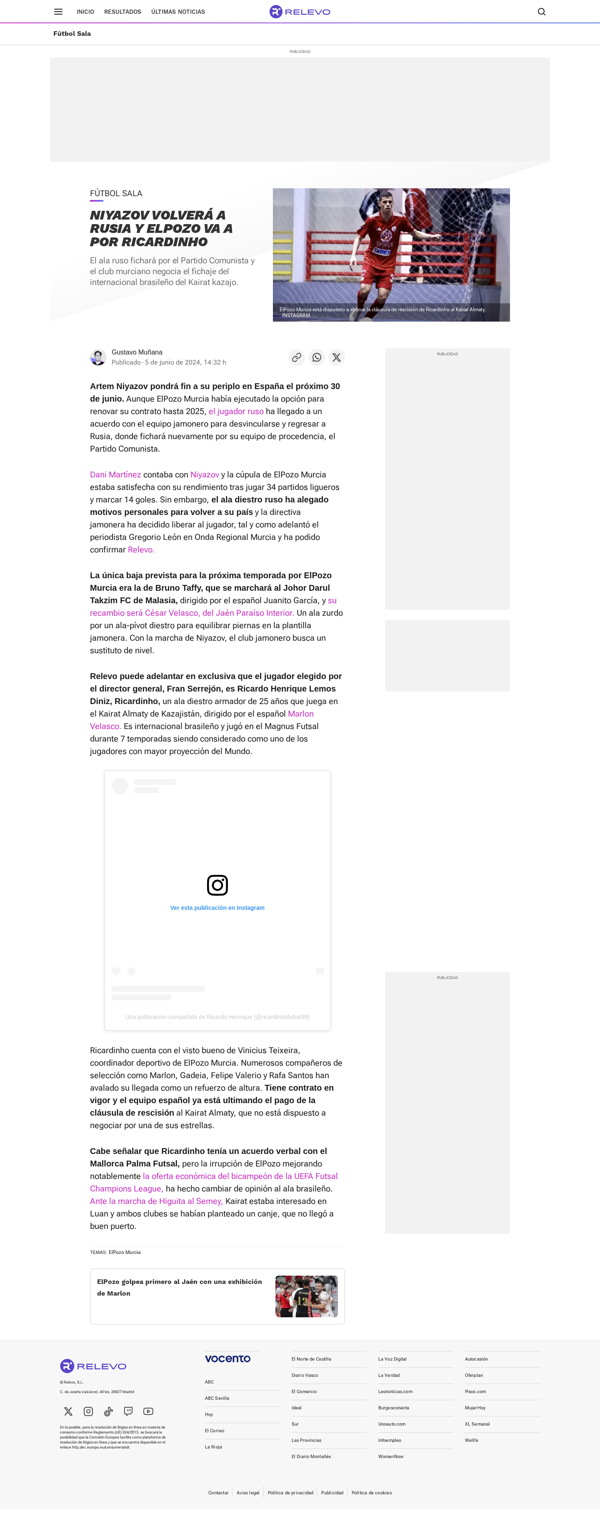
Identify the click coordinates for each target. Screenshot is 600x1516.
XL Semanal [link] (477, 1431)
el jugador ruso (236, 411)
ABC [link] (209, 1388)
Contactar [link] (218, 1499)
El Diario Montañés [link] (311, 1463)
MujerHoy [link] (475, 1414)
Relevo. (141, 549)
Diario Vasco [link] (305, 1382)
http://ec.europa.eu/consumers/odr (100, 1454)
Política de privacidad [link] (291, 1499)
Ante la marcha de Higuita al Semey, (156, 1201)
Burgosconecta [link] (393, 1414)
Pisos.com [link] (475, 1398)
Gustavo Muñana (137, 352)
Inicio (85, 12)
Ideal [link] (297, 1414)
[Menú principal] (58, 11)
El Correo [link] (214, 1437)
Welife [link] (471, 1447)
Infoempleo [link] (389, 1447)
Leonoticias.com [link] (395, 1398)
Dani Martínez (115, 475)
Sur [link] (295, 1431)
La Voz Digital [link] (392, 1366)
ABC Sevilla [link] (217, 1405)
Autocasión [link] (476, 1366)
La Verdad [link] (389, 1382)
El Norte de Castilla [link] (311, 1366)
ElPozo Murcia (124, 1252)
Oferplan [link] (474, 1382)
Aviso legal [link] (248, 1499)
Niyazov (204, 475)
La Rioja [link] (213, 1453)
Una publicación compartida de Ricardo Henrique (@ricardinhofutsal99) (217, 1017)
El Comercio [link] (304, 1398)
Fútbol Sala (72, 33)
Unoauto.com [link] (391, 1431)
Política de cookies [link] (372, 1499)
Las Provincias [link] (307, 1447)
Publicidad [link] (332, 1499)
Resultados (122, 12)
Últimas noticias (178, 12)
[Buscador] (541, 11)
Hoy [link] (209, 1421)
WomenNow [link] (390, 1463)
